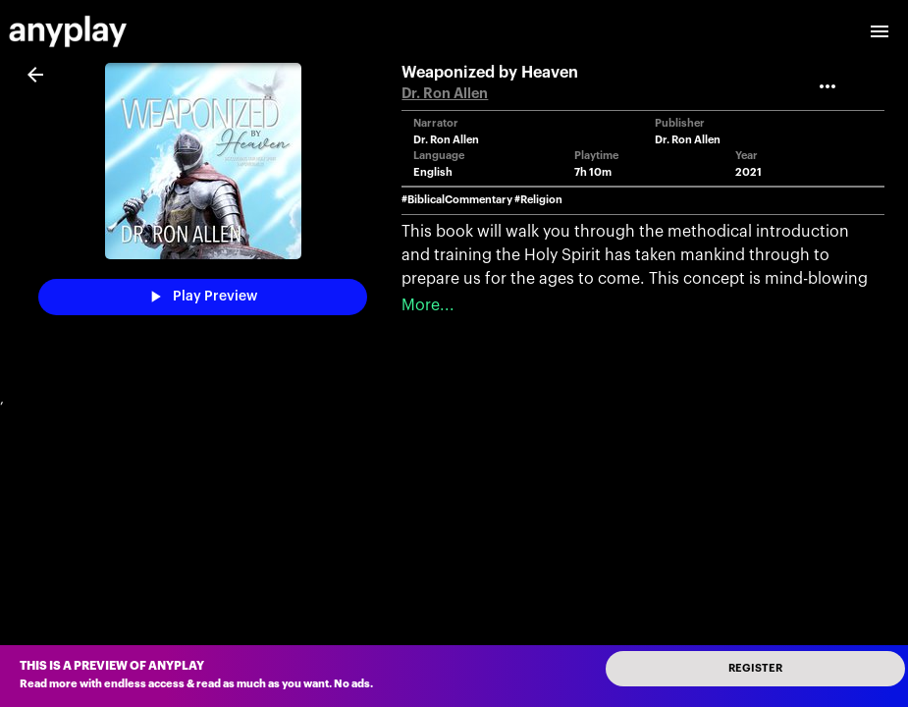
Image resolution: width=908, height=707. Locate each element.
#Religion (538, 199)
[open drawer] (879, 31)
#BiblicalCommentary (456, 199)
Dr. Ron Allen (444, 93)
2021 (748, 172)
